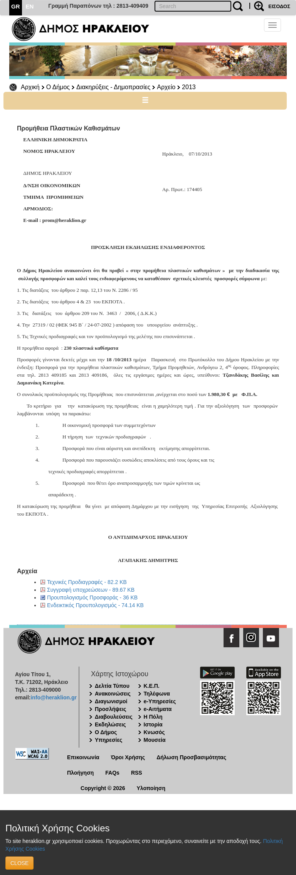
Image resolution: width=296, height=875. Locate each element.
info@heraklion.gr (53, 697)
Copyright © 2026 (103, 788)
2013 (189, 87)
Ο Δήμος (58, 87)
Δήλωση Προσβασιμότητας (191, 757)
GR (15, 6)
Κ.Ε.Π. (152, 686)
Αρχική (30, 87)
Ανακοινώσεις (113, 694)
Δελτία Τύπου (112, 686)
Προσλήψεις (110, 709)
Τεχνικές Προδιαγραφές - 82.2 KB (87, 582)
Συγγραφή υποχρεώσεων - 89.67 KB (91, 590)
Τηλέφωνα (157, 694)
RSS (136, 773)
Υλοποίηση (150, 788)
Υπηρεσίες (108, 740)
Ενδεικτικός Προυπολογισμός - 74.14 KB (95, 605)
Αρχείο (166, 87)
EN (30, 6)
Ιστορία (153, 724)
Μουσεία (155, 740)
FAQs (112, 773)
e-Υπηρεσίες (160, 701)
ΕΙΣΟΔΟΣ (279, 6)
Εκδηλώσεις (110, 724)
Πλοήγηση (80, 773)
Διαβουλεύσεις (114, 717)
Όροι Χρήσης (128, 757)
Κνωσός (154, 732)
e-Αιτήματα (158, 709)
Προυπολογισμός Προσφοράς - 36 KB (92, 597)
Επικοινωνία (83, 757)
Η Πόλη (153, 717)
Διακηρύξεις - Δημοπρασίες (113, 87)
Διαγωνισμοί (111, 701)
